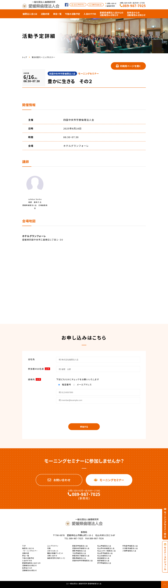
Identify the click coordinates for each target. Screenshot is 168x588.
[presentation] (84, 411)
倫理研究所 (111, 6)
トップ (24, 57)
